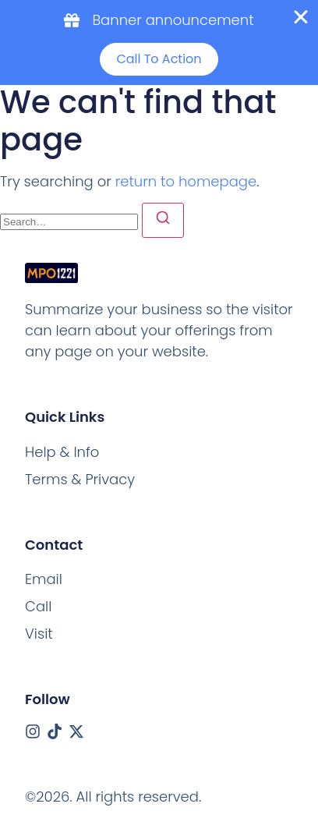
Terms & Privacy (80, 479)
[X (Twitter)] (76, 731)
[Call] (38, 606)
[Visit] (39, 633)
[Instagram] (33, 731)
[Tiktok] (54, 731)
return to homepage (185, 181)
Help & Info (62, 452)
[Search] (163, 220)
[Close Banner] (301, 17)
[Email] (43, 578)
